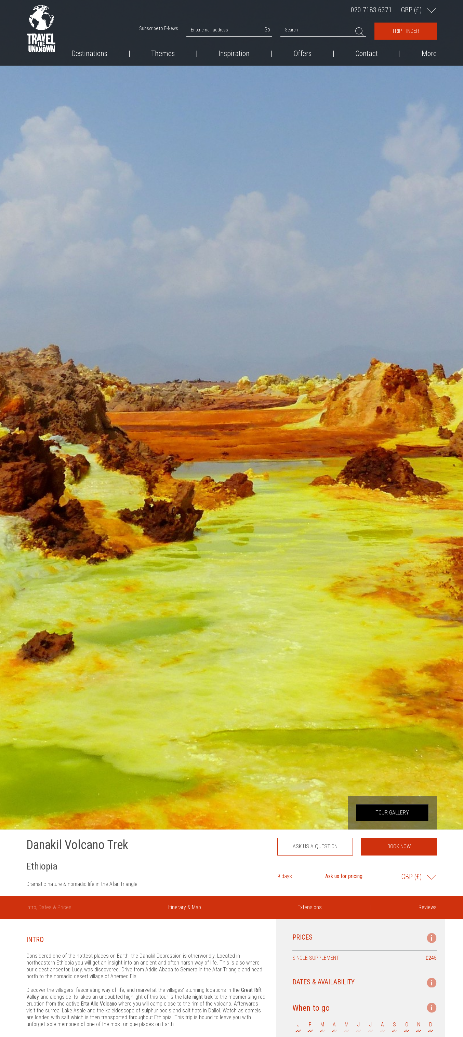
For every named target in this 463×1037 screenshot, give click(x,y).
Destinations (89, 53)
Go (267, 29)
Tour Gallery (392, 812)
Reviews (428, 907)
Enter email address (209, 29)
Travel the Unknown (41, 28)
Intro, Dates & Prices (48, 907)
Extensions (309, 907)
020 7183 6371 (371, 9)
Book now (399, 846)
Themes (163, 53)
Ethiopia (41, 866)
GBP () (412, 9)
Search (291, 29)
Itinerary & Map (184, 907)
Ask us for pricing (343, 876)
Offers (302, 53)
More (429, 53)
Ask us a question (315, 846)
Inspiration (234, 53)
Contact (366, 53)
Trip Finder (405, 31)
